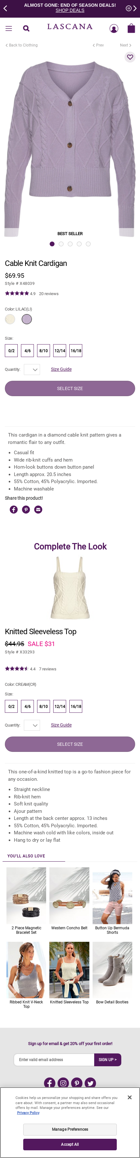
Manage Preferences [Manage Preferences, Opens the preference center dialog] (70, 1129)
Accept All (70, 1144)
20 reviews (49, 293)
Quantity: (12, 369)
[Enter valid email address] (54, 1060)
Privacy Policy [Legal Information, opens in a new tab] (28, 1113)
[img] (17, 293)
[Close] (130, 1097)
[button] (130, 57)
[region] (70, 1122)
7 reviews (47, 669)
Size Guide (61, 369)
